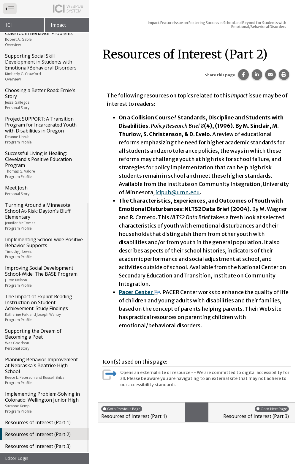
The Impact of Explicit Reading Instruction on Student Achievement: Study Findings (44, 307)
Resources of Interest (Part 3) (38, 446)
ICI (9, 25)
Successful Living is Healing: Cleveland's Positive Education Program (44, 164)
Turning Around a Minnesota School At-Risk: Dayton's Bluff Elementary (44, 216)
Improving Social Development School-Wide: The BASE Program (44, 276)
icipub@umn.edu (178, 192)
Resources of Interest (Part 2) (38, 434)
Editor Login (16, 458)
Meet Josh (44, 190)
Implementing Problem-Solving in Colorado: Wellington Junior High (44, 402)
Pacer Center (139, 292)
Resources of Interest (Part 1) (38, 422)
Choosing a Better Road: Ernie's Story (44, 98)
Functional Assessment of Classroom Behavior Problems (44, 35)
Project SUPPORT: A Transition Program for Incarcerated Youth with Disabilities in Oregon (44, 130)
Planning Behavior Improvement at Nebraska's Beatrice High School (44, 370)
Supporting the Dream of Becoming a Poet (44, 339)
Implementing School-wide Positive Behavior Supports (44, 247)
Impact (58, 25)
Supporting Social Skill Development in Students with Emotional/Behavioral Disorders (44, 67)
